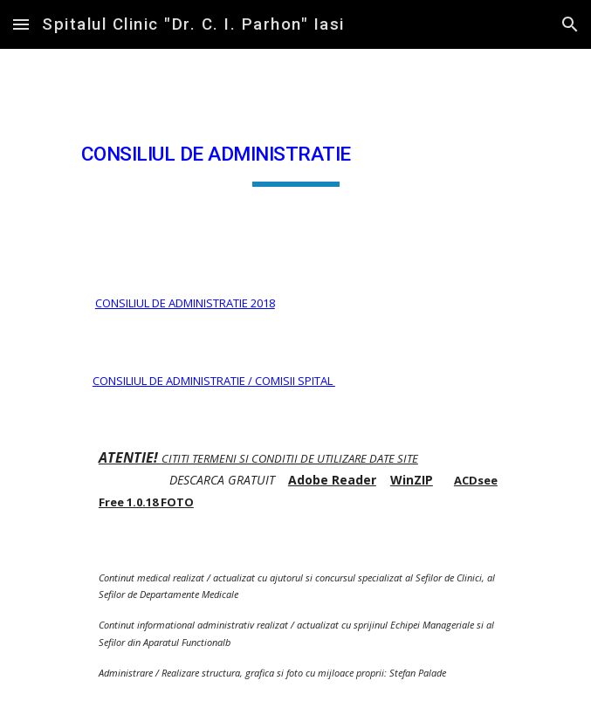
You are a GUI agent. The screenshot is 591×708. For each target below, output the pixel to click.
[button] (21, 24)
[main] (295, 156)
